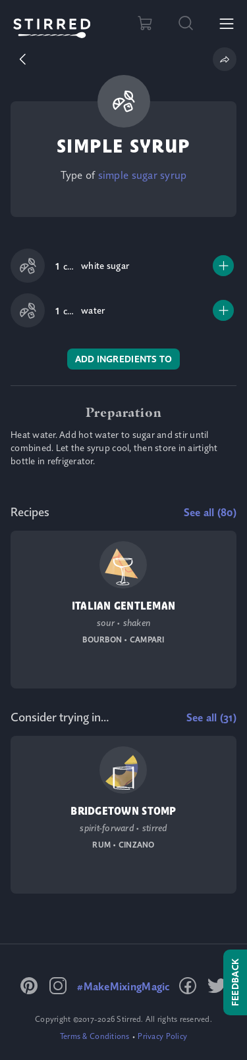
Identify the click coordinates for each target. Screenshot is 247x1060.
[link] (142, 175)
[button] (22, 59)
